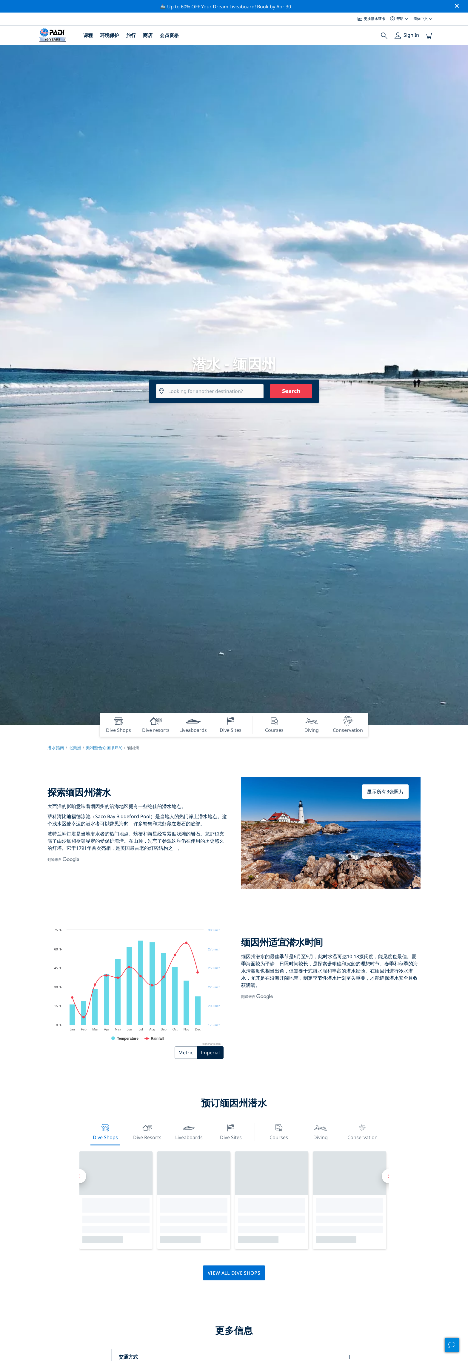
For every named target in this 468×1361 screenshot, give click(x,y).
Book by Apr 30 (274, 6)
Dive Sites (231, 1131)
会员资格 (169, 35)
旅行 (131, 35)
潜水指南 (55, 747)
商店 (148, 35)
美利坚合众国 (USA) (104, 747)
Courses (279, 1131)
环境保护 (109, 35)
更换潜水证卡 (371, 18)
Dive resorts (147, 1131)
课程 (88, 35)
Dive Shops (105, 1131)
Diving (320, 1131)
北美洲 (75, 747)
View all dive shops (234, 1273)
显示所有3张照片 (385, 791)
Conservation (362, 1131)
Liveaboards (189, 1131)
